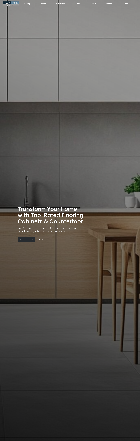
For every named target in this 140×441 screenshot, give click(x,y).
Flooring (27, 4)
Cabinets (43, 4)
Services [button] (79, 4)
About (93, 4)
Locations (109, 4)
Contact (125, 4)
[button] (134, 4)
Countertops (61, 4)
